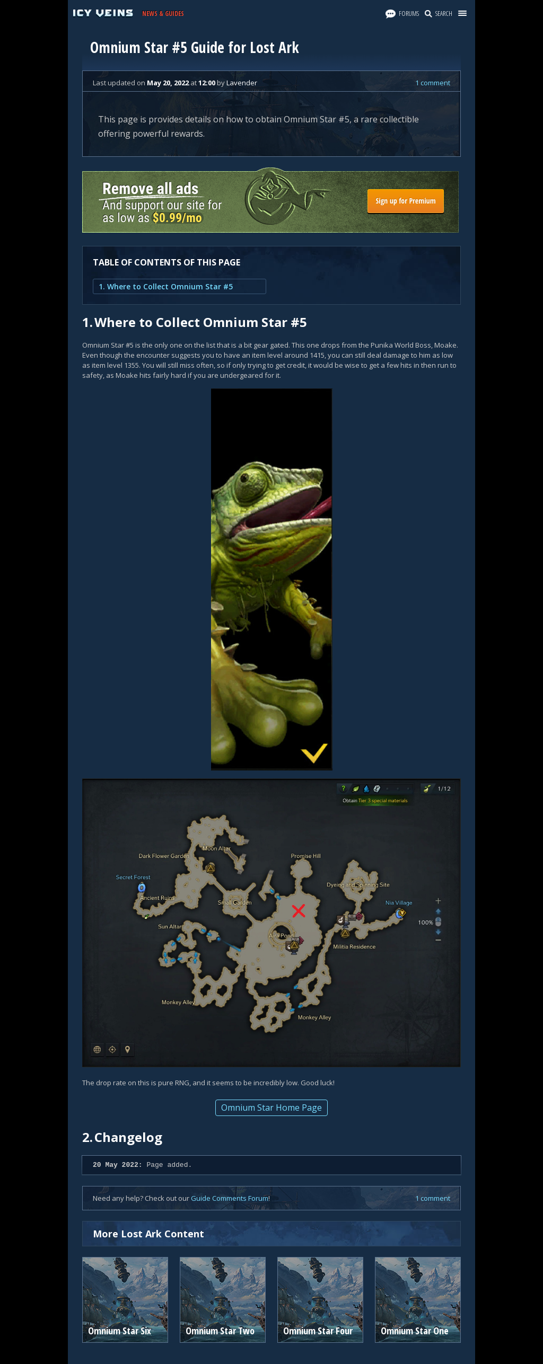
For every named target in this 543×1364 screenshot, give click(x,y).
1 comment (432, 82)
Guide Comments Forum (229, 1198)
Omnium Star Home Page (271, 1107)
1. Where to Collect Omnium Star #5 (166, 286)
